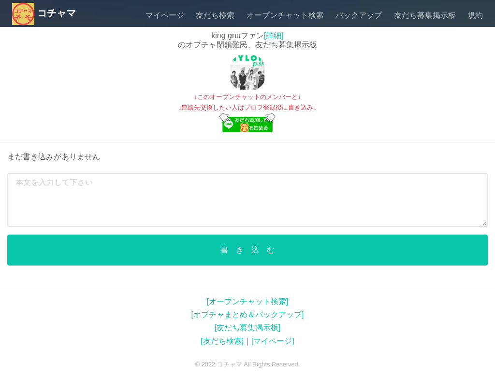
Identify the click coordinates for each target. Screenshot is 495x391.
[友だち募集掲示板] (248, 327)
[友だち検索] (222, 341)
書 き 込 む (247, 250)
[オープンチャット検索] (248, 301)
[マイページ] (272, 341)
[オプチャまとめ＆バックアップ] (247, 314)
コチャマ (44, 13)
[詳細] (274, 35)
